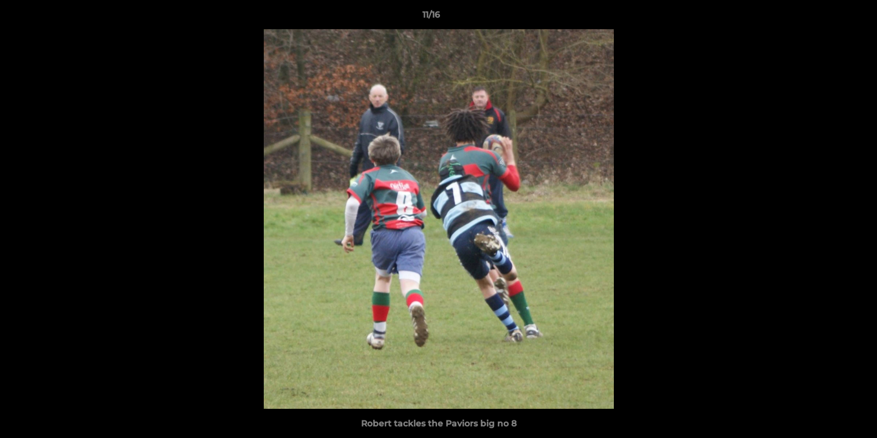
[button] (826, 17)
